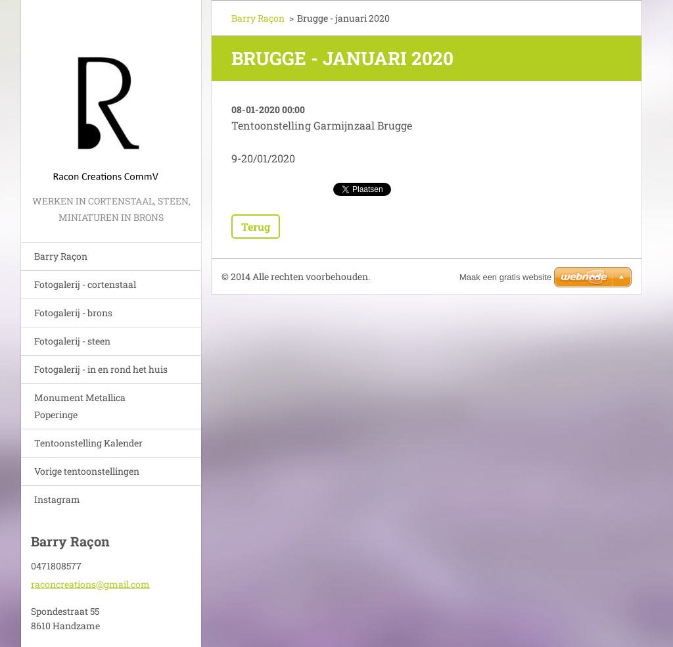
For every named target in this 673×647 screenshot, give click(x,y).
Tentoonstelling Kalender (88, 443)
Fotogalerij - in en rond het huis (101, 369)
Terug (255, 226)
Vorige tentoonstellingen (86, 471)
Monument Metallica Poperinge (80, 406)
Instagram (57, 499)
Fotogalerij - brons (73, 312)
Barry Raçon (60, 256)
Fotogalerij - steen (72, 341)
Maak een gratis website (505, 277)
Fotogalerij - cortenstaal (85, 284)
